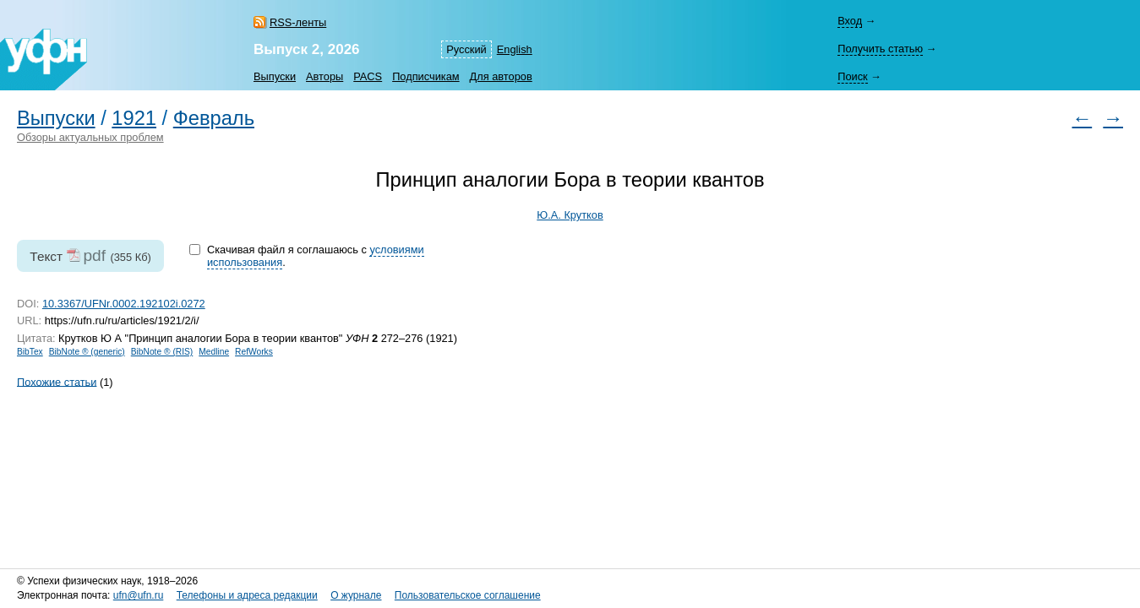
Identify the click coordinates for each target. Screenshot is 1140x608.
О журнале (355, 595)
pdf (94, 255)
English (514, 49)
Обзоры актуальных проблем (90, 137)
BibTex (30, 351)
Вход (849, 20)
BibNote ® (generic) (87, 351)
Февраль (213, 118)
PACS (367, 76)
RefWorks (254, 351)
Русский (466, 49)
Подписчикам (425, 76)
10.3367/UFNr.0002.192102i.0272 (123, 303)
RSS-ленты (298, 22)
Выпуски (275, 76)
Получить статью (880, 48)
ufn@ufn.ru (138, 595)
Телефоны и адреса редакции (247, 595)
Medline (214, 351)
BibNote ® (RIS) (162, 351)
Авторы (324, 76)
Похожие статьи (56, 381)
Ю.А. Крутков (570, 215)
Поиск (852, 76)
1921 (134, 118)
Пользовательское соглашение (468, 595)
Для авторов (501, 76)
